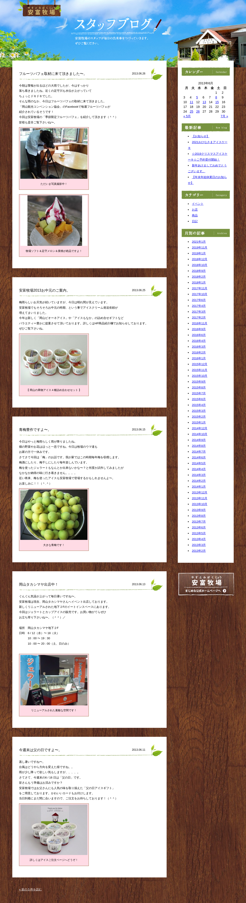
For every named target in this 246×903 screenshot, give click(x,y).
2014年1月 (199, 486)
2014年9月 (199, 440)
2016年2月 (199, 352)
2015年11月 (199, 370)
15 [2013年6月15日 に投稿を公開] (217, 102)
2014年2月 (199, 480)
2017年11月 (199, 288)
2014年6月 (199, 457)
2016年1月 (199, 358)
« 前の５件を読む (30, 889)
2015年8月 (199, 387)
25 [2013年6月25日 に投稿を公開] (191, 111)
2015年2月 (199, 416)
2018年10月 (199, 265)
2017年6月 (199, 300)
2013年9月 (199, 510)
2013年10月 (199, 504)
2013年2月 (199, 550)
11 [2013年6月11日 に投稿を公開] (191, 102)
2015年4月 (199, 405)
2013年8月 (199, 515)
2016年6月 (199, 335)
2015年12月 (199, 364)
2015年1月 (199, 422)
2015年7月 (199, 393)
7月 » (224, 116)
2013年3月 (199, 545)
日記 (195, 221)
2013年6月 (199, 527)
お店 (195, 209)
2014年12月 (199, 428)
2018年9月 (199, 271)
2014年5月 (199, 463)
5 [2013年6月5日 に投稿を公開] (197, 97)
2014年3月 (199, 475)
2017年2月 (199, 317)
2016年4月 (199, 340)
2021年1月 (199, 241)
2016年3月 (199, 346)
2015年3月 (199, 410)
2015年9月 (199, 381)
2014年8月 (199, 445)
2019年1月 (199, 253)
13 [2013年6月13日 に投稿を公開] (204, 102)
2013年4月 (199, 539)
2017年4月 (199, 306)
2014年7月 (199, 451)
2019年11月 (199, 247)
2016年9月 (199, 329)
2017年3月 (199, 311)
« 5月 (187, 116)
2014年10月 (199, 434)
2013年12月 (199, 492)
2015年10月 (199, 375)
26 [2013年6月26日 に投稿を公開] (198, 111)
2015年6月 (199, 399)
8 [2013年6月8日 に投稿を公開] (216, 97)
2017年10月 (199, 294)
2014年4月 (199, 469)
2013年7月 (199, 521)
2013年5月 (199, 533)
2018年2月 (199, 276)
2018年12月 (199, 259)
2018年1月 (199, 282)
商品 (195, 215)
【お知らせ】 (200, 136)
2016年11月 (199, 323)
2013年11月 (199, 498)
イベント (198, 203)
